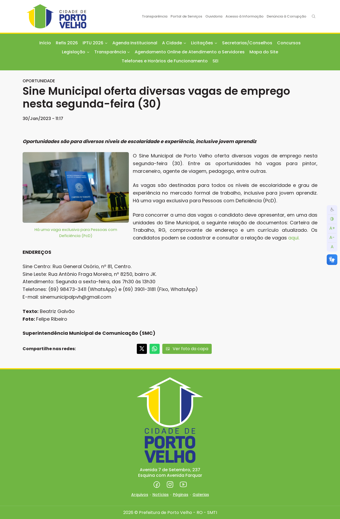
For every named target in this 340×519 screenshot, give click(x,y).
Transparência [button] (110, 52)
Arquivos (139, 494)
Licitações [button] (202, 43)
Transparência (154, 16)
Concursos (289, 43)
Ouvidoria (213, 16)
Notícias (160, 494)
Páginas (180, 494)
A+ (332, 228)
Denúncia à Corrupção (286, 16)
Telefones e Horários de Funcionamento (165, 61)
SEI (215, 61)
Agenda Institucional (134, 43)
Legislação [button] (73, 52)
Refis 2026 (67, 43)
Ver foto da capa (187, 349)
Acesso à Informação (245, 16)
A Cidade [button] (172, 43)
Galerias (201, 494)
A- (332, 237)
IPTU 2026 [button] (93, 43)
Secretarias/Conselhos (247, 43)
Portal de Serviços (186, 16)
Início (45, 43)
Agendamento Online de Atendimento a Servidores (190, 52)
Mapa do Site (263, 52)
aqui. (293, 237)
